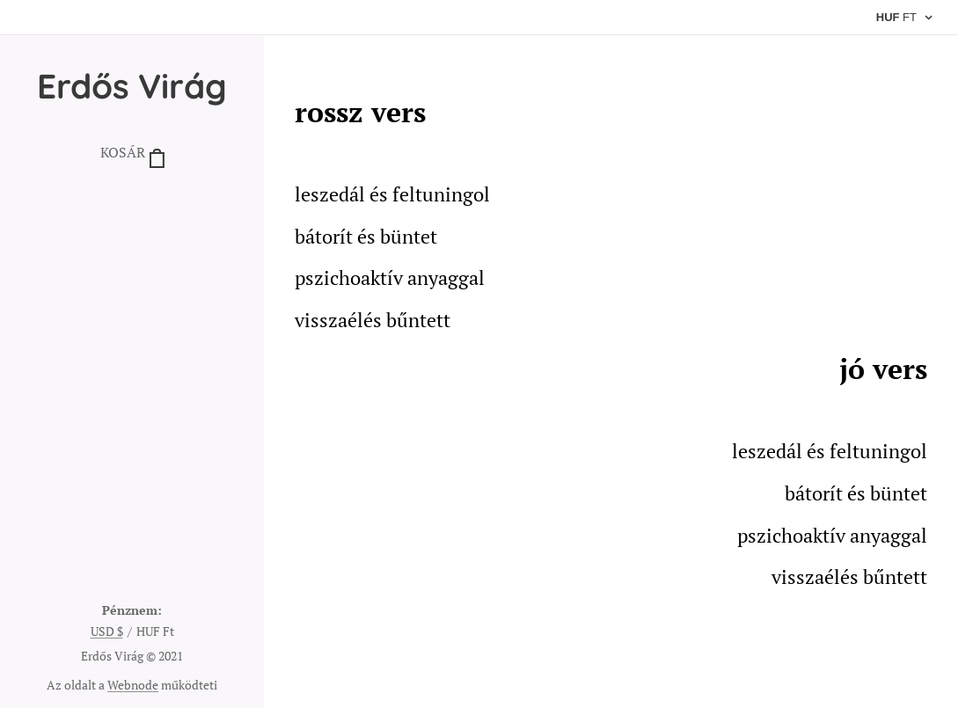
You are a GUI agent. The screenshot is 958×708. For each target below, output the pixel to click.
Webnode (132, 684)
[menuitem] (132, 206)
